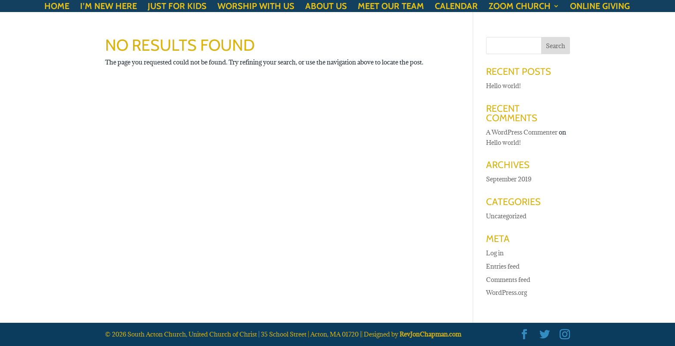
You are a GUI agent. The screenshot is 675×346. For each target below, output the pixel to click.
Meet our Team (391, 7)
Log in (495, 253)
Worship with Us (255, 7)
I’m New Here (108, 7)
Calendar (456, 7)
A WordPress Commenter (521, 132)
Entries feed (503, 266)
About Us (326, 7)
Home (56, 7)
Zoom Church (520, 7)
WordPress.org (506, 292)
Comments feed (508, 280)
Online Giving (600, 7)
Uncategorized (506, 216)
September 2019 (508, 179)
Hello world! (503, 86)
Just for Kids (177, 7)
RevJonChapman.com (430, 334)
